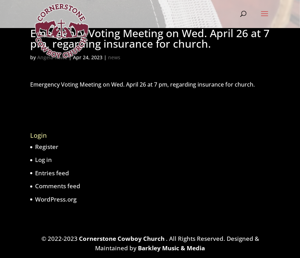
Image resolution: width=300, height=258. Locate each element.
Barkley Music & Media (171, 248)
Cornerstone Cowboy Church (122, 239)
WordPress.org (55, 199)
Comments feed (57, 186)
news (114, 57)
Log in (43, 160)
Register (46, 147)
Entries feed (52, 173)
